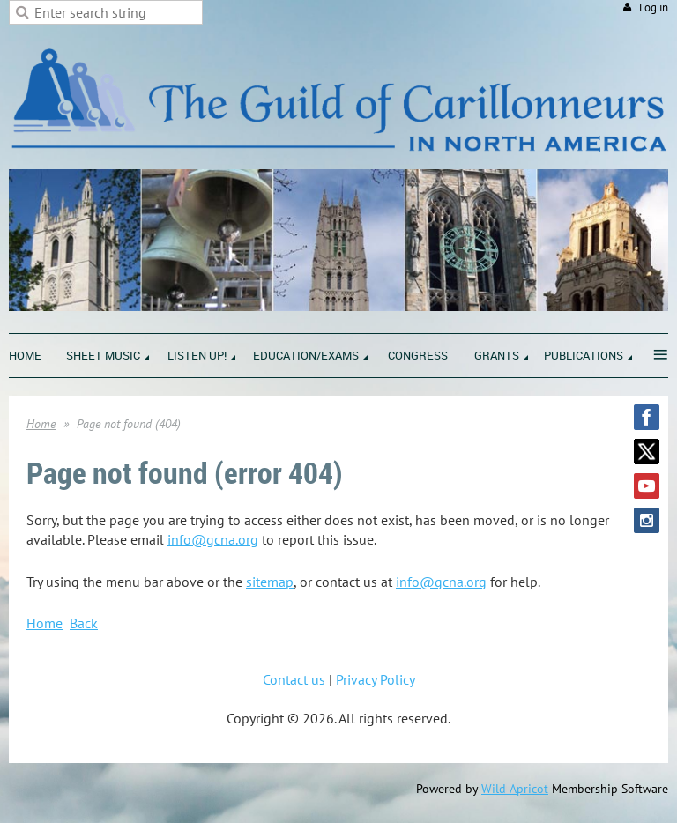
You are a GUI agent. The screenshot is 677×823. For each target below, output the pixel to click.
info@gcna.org (212, 539)
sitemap (270, 581)
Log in (653, 7)
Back (84, 623)
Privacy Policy (375, 679)
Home (41, 424)
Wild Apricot (514, 789)
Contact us (294, 679)
